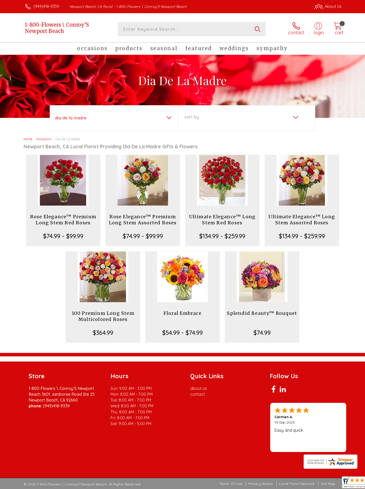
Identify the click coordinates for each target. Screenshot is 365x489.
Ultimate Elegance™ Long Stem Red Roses (222, 220)
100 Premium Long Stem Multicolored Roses (103, 316)
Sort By (192, 116)
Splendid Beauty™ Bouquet (262, 313)
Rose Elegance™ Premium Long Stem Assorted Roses (143, 220)
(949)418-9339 (46, 6)
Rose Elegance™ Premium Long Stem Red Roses (63, 220)
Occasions (43, 139)
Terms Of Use (230, 483)
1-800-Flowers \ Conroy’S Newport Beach (57, 28)
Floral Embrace (182, 313)
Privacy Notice (260, 483)
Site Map (328, 483)
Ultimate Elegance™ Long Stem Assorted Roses (301, 220)
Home (28, 139)
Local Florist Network (297, 483)
